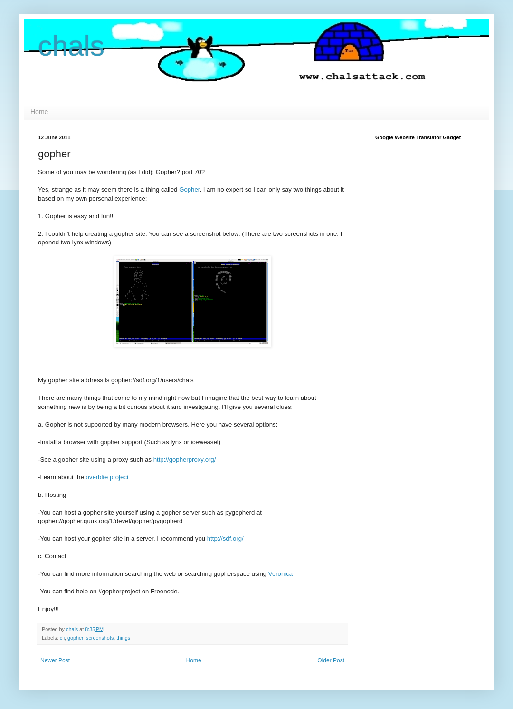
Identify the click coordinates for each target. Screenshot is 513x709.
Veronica (280, 573)
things (123, 638)
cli (62, 638)
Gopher (189, 189)
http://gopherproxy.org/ (184, 459)
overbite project (107, 477)
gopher (75, 638)
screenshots (100, 638)
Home (39, 112)
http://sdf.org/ (225, 538)
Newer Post (55, 660)
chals (71, 46)
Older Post (330, 660)
